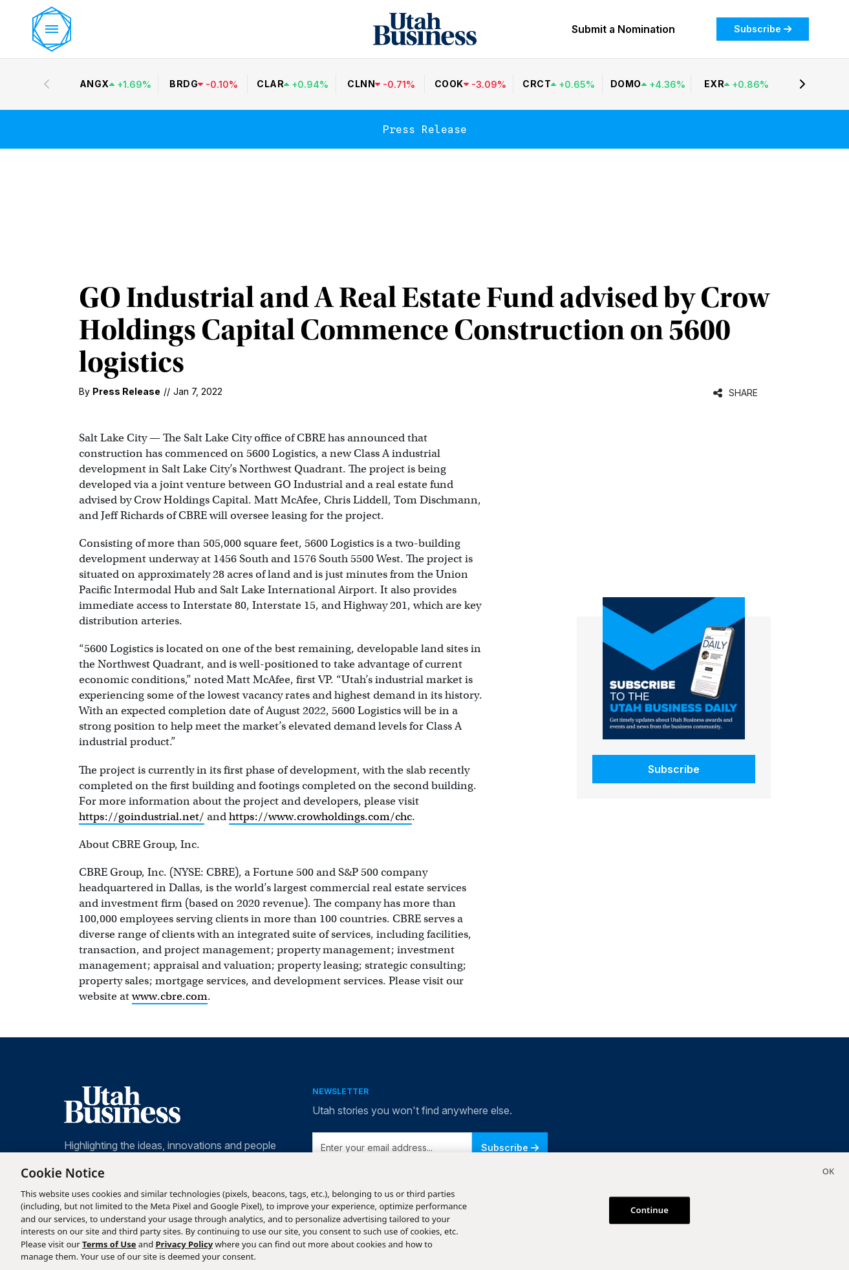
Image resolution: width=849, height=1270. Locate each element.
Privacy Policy (184, 1244)
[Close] (828, 1173)
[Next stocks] (802, 84)
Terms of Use (109, 1244)
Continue (649, 1210)
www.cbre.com (170, 996)
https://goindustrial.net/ (141, 816)
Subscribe (762, 28)
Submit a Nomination (623, 29)
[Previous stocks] (46, 84)
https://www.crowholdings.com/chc (320, 816)
